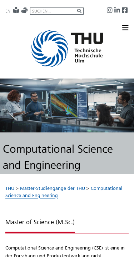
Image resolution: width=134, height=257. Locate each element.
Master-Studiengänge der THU (52, 188)
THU (9, 188)
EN (7, 11)
